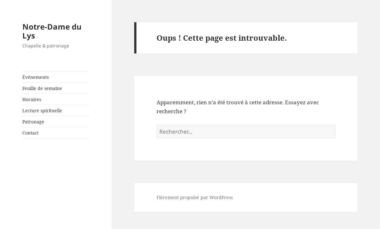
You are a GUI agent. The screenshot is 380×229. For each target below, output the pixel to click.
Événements (35, 77)
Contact (30, 133)
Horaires (31, 99)
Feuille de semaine (42, 88)
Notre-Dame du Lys (52, 31)
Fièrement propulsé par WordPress (195, 197)
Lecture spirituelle (42, 111)
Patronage (33, 122)
